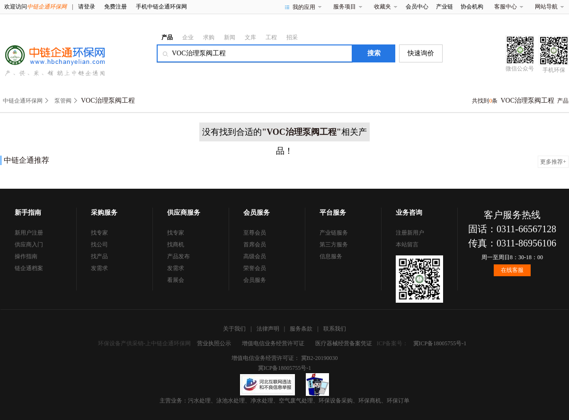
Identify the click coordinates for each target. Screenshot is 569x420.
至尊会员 (254, 232)
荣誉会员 (254, 268)
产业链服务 (334, 232)
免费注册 (115, 6)
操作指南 (26, 256)
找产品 (99, 256)
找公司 (99, 244)
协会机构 (472, 6)
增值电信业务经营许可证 (273, 343)
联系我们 (334, 328)
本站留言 (407, 244)
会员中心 (417, 6)
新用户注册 (29, 232)
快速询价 (421, 53)
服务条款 (301, 328)
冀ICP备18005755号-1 (440, 343)
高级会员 (254, 256)
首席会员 (254, 244)
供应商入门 (29, 244)
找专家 (99, 232)
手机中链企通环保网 (161, 6)
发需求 (99, 268)
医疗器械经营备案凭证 (343, 343)
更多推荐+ (553, 161)
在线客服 (512, 270)
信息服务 (331, 256)
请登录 (86, 6)
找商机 (175, 244)
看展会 (175, 280)
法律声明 (268, 328)
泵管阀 (62, 100)
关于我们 (234, 328)
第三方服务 (334, 244)
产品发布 (178, 256)
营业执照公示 (214, 343)
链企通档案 (29, 268)
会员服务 (254, 280)
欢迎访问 (35, 6)
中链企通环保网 (23, 100)
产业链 (444, 6)
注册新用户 (410, 232)
